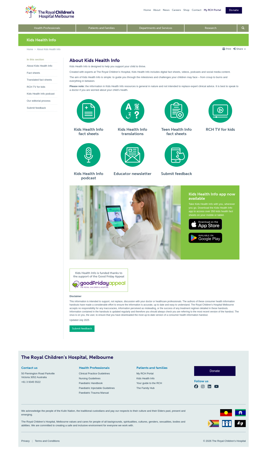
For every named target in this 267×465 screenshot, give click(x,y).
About (156, 9)
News (166, 9)
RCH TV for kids (36, 86)
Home (147, 9)
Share (239, 48)
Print (227, 48)
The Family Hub (145, 388)
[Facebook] (197, 386)
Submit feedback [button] (82, 328)
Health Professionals (47, 28)
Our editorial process (38, 100)
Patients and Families (101, 28)
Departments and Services (155, 28)
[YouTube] (217, 386)
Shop (186, 9)
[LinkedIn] (211, 386)
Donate (234, 10)
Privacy (25, 440)
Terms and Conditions (47, 440)
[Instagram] (204, 386)
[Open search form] (243, 28)
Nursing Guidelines (90, 378)
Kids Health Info (145, 378)
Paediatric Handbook (91, 383)
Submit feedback (36, 107)
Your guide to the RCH (149, 383)
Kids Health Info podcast (41, 93)
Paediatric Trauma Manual (94, 392)
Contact (196, 9)
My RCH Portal (212, 9)
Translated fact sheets (39, 79)
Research (210, 28)
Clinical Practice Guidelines (94, 373)
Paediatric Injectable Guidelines (97, 388)
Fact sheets (33, 72)
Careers (176, 9)
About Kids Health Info (48, 49)
